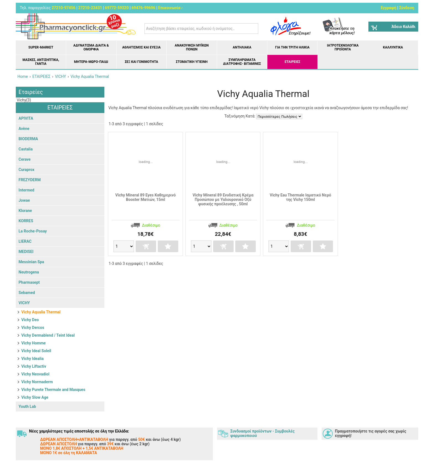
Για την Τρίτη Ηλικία (292, 47)
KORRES (26, 221)
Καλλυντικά (393, 47)
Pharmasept (29, 282)
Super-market (41, 47)
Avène (24, 128)
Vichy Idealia (32, 358)
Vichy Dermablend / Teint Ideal (48, 335)
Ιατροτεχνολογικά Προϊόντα (342, 47)
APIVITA (26, 118)
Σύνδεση (406, 8)
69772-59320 (117, 8)
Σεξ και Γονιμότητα (141, 62)
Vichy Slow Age (34, 397)
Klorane (25, 210)
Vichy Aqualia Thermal (41, 312)
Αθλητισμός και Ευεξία (141, 47)
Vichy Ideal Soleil (36, 351)
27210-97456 (64, 8)
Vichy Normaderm (37, 382)
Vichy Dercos (32, 327)
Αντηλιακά (242, 47)
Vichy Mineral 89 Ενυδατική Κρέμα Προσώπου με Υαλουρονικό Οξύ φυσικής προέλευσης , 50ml (223, 199)
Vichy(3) (23, 100)
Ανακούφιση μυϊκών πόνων (192, 47)
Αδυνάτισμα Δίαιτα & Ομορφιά (91, 47)
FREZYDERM (30, 180)
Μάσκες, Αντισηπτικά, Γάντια (40, 62)
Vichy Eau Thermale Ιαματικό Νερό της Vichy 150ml (300, 197)
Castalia (26, 149)
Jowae (24, 200)
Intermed (26, 190)
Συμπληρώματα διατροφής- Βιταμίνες (242, 62)
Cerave (25, 159)
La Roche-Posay (33, 231)
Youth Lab (27, 406)
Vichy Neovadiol (35, 374)
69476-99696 (143, 8)
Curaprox (26, 169)
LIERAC (25, 241)
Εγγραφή (388, 8)
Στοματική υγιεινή (192, 62)
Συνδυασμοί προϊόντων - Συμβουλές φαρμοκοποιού (262, 433)
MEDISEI (26, 251)
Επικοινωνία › (170, 8)
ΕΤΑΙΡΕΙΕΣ (292, 62)
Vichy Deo (30, 320)
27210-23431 (90, 8)
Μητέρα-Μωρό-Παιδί (91, 62)
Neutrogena (29, 272)
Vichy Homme (33, 343)
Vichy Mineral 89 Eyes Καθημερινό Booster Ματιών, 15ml (145, 197)
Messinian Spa (31, 262)
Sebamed (27, 292)
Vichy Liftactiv (33, 366)
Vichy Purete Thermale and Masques (53, 389)
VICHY (24, 303)
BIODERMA (28, 139)
